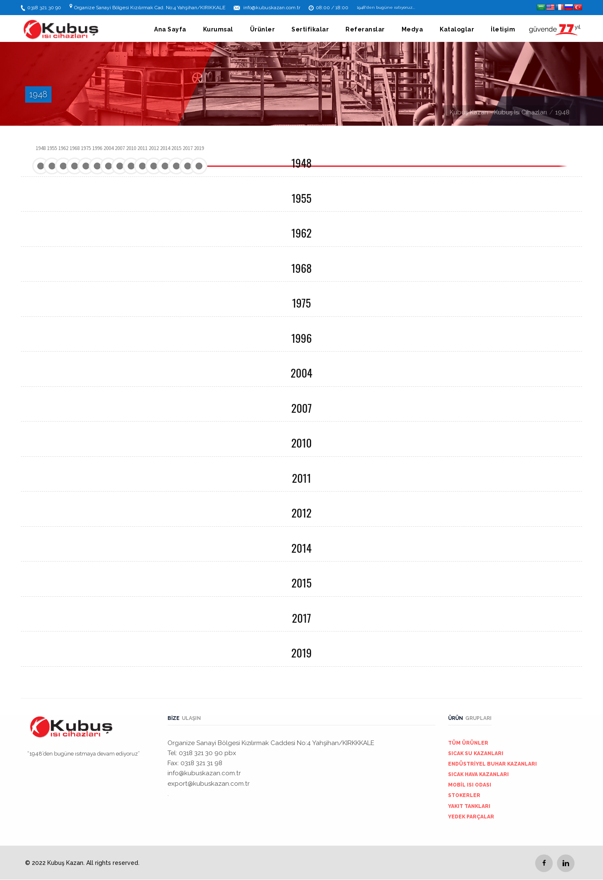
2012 (301, 513)
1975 (301, 303)
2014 (301, 548)
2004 (301, 373)
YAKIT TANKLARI (469, 806)
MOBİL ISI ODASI (469, 785)
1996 (301, 338)
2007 (301, 408)
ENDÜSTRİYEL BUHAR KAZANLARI (492, 764)
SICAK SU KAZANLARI (475, 753)
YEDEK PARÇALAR (471, 817)
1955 (301, 198)
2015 (301, 583)
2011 (301, 478)
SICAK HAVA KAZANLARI (478, 774)
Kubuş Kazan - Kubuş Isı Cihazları (498, 112)
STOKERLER (464, 795)
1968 (301, 268)
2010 (301, 443)
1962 (301, 233)
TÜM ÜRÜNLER (468, 743)
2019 (301, 652)
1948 (301, 163)
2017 (301, 618)
